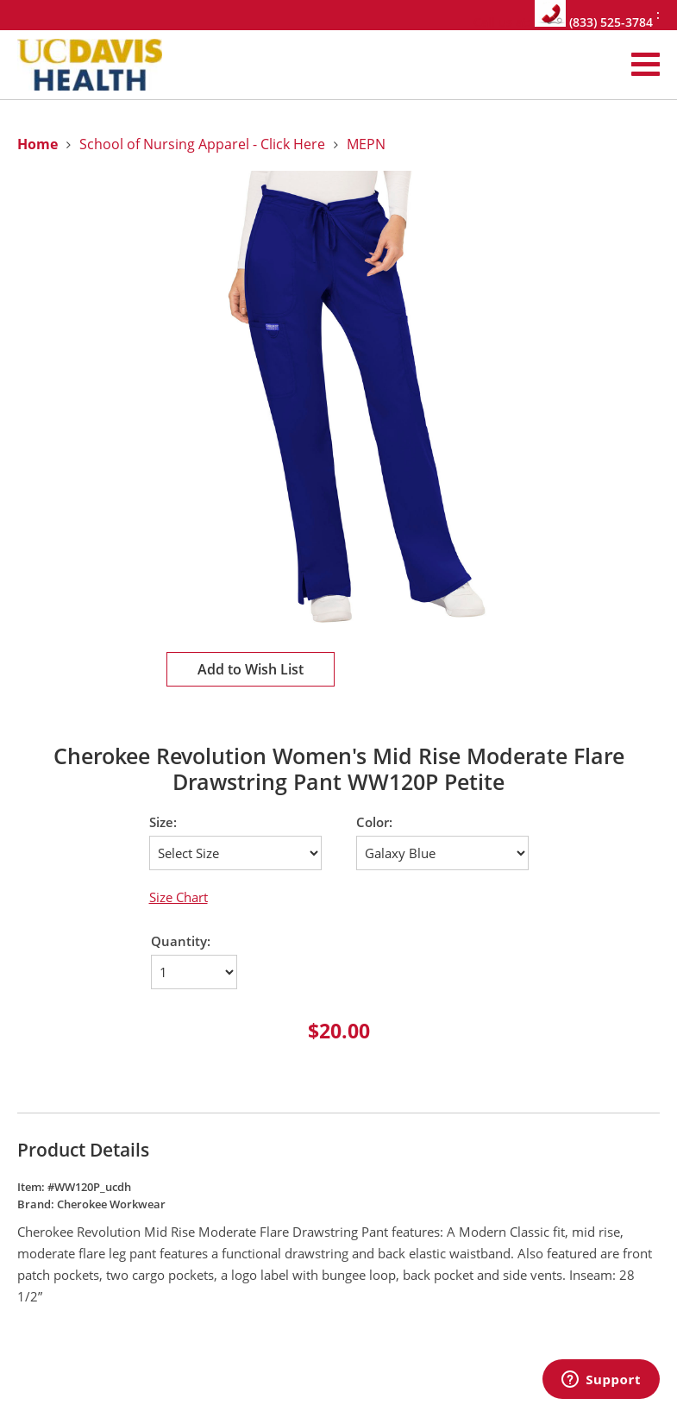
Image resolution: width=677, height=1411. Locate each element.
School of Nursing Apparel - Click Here (202, 144)
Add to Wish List (250, 669)
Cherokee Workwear (111, 1204)
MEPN (366, 144)
